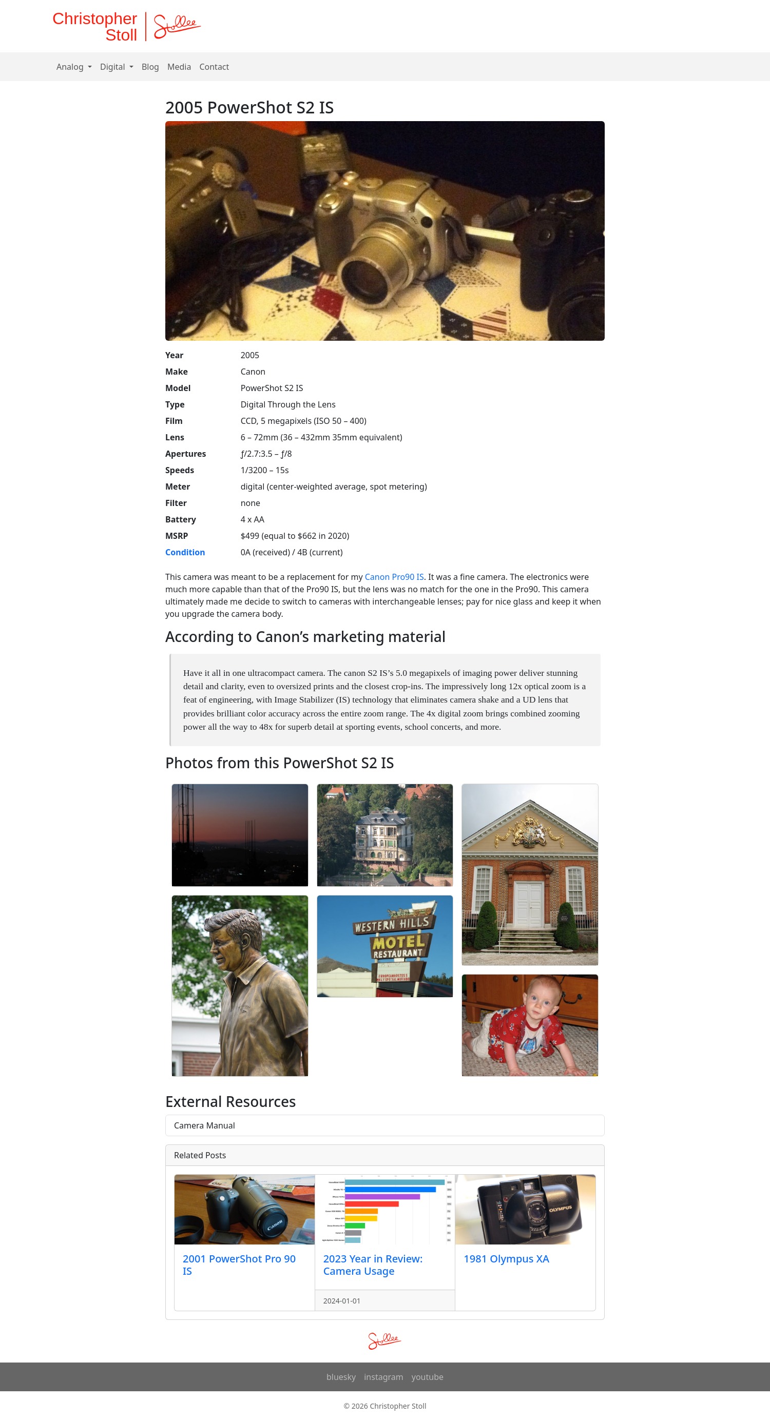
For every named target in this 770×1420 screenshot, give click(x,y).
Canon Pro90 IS (394, 576)
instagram (383, 1377)
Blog (150, 66)
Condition (185, 552)
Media (179, 66)
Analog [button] (71, 66)
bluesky (341, 1377)
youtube (428, 1377)
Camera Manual (204, 1125)
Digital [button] (113, 66)
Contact (214, 66)
